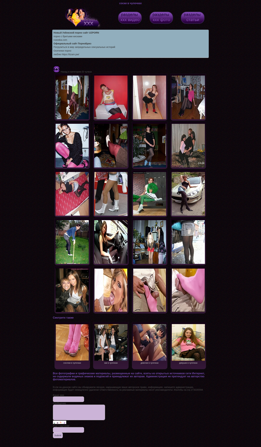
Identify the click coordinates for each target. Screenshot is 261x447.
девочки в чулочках (149, 343)
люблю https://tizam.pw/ (66, 54)
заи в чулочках (111, 343)
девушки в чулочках (188, 343)
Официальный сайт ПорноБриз (72, 43)
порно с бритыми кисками (68, 36)
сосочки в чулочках (72, 343)
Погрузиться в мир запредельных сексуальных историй (84, 47)
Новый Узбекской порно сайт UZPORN (76, 32)
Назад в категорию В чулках (72, 71)
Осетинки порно (62, 50)
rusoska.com (60, 40)
